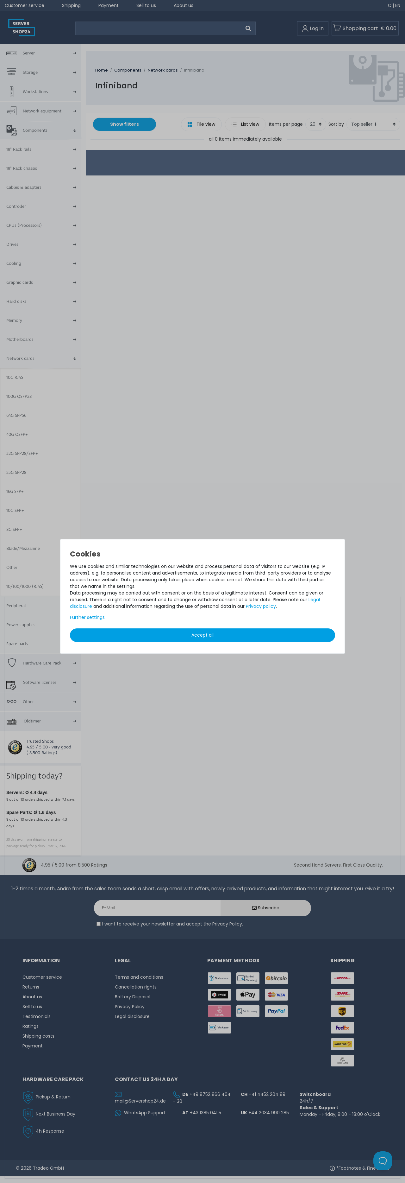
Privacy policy (261, 606)
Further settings (87, 617)
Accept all (202, 635)
